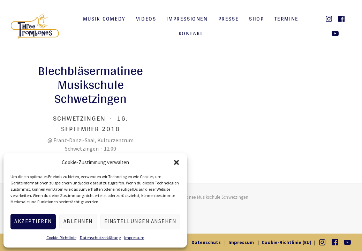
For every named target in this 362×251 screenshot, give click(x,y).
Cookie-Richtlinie (61, 237)
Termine (286, 19)
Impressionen (187, 19)
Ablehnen (78, 221)
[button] (176, 162)
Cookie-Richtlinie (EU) (286, 242)
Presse (228, 19)
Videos (146, 19)
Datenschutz (206, 242)
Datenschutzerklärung (100, 237)
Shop (256, 19)
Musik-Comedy (104, 19)
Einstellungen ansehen (140, 221)
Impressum (134, 237)
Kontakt (191, 33)
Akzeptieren (33, 221)
